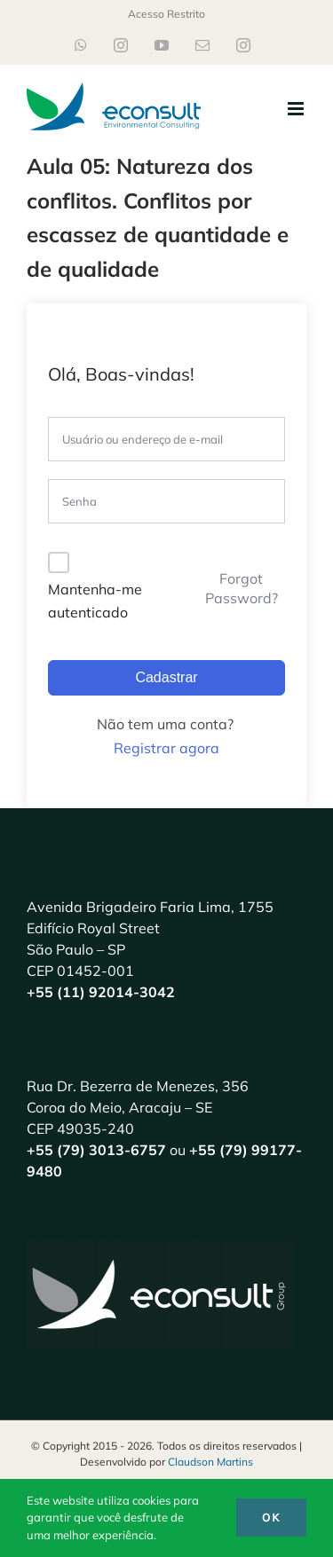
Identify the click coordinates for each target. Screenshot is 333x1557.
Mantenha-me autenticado (95, 600)
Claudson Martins (210, 1461)
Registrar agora (166, 748)
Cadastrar (166, 677)
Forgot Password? (241, 588)
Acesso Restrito (166, 13)
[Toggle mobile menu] (297, 108)
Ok (271, 1517)
